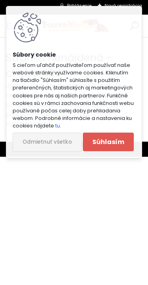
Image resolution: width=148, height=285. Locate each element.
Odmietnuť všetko (47, 142)
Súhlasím (108, 141)
